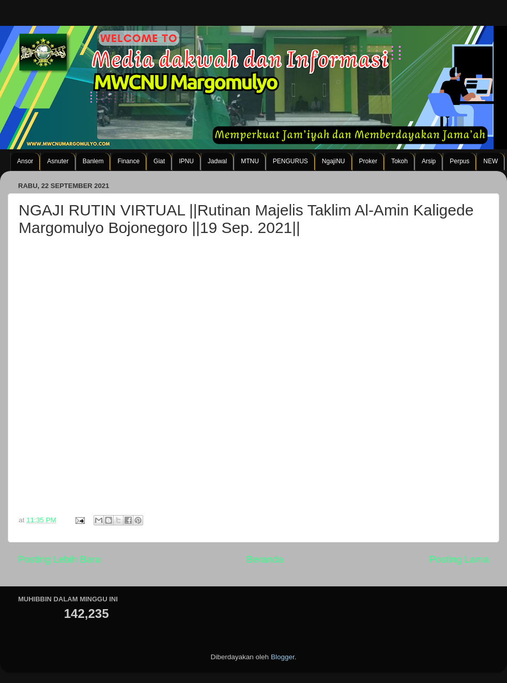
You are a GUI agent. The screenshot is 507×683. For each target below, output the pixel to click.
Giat (159, 161)
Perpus (459, 161)
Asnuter (57, 161)
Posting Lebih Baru (59, 559)
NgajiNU (333, 161)
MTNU (250, 161)
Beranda (265, 559)
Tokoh (399, 161)
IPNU (186, 161)
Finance (128, 161)
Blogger (283, 657)
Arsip (429, 161)
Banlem (93, 161)
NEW (490, 161)
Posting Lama (459, 559)
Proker (368, 161)
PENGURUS (290, 161)
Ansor (25, 161)
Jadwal (217, 161)
